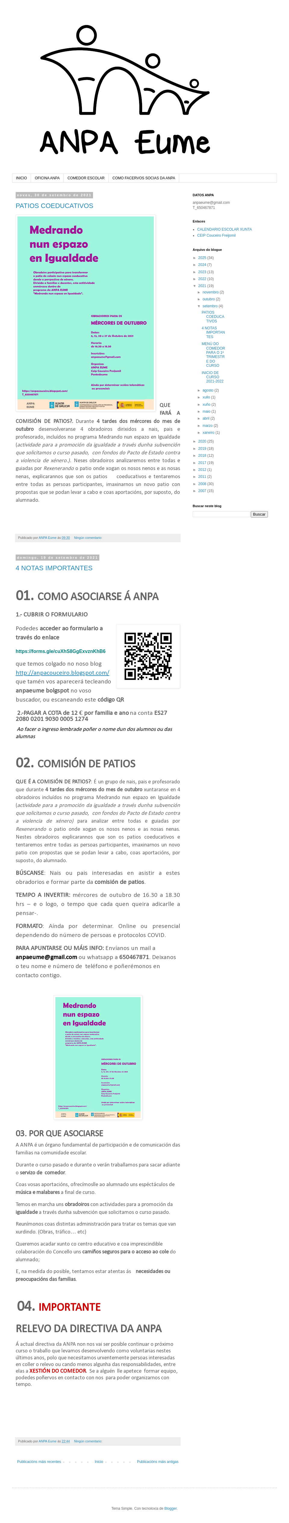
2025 (202, 258)
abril (206, 418)
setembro (211, 306)
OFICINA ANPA (47, 178)
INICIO (21, 178)
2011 (202, 477)
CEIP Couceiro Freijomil (216, 235)
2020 (202, 441)
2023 (202, 272)
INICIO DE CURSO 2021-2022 (212, 377)
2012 (202, 470)
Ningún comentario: (88, 537)
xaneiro (209, 432)
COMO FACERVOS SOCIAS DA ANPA (144, 178)
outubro (209, 299)
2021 (202, 286)
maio (207, 411)
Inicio (99, 1462)
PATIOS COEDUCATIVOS (54, 206)
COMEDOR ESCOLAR (85, 178)
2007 (202, 491)
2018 (202, 455)
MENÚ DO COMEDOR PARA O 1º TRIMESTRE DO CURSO (213, 355)
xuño (207, 404)
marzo (208, 426)
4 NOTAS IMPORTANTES (54, 568)
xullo (207, 397)
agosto (208, 390)
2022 (202, 279)
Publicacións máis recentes (39, 1462)
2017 (202, 463)
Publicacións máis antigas (158, 1462)
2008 (202, 484)
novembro (211, 292)
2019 (202, 448)
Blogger (170, 1508)
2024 (202, 265)
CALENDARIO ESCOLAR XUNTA (224, 229)
